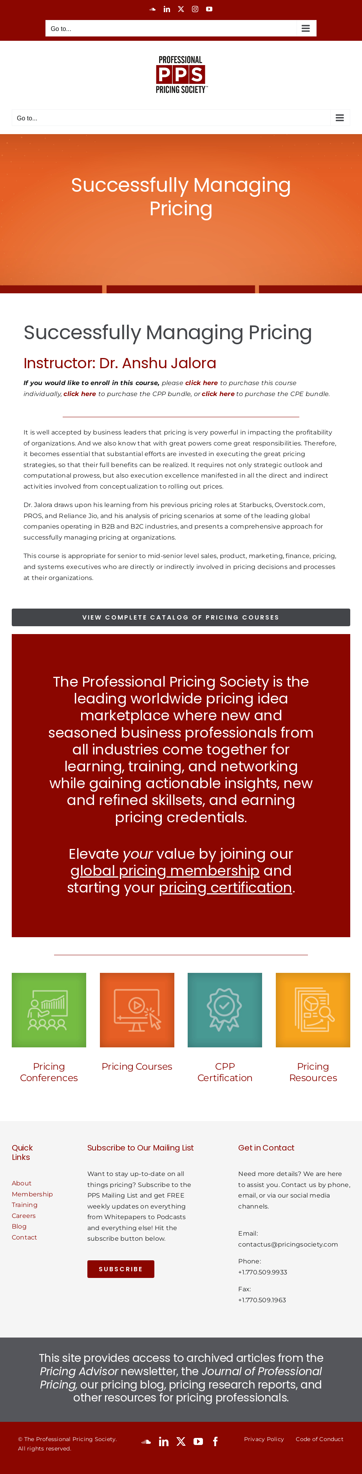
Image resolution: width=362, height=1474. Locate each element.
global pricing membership (165, 871)
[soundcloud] (146, 1441)
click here (201, 383)
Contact (25, 1237)
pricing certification (225, 888)
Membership (32, 1194)
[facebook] (215, 1441)
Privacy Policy (264, 1439)
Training (25, 1205)
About (22, 1183)
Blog (19, 1226)
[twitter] (181, 1441)
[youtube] (198, 1441)
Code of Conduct (320, 1439)
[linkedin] (163, 1441)
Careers (24, 1216)
